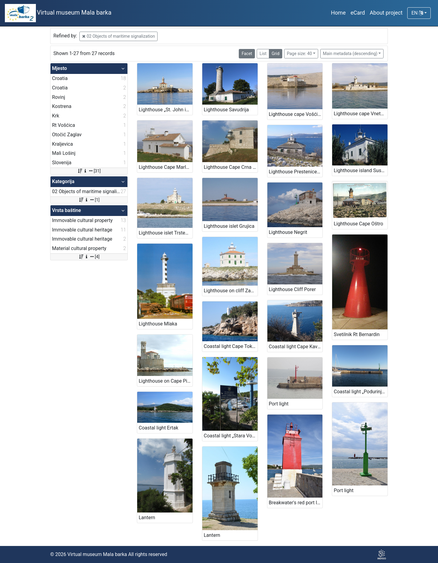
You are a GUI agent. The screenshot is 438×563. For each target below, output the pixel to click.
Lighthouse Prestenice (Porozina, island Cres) (296, 172)
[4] (88, 256)
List (262, 53)
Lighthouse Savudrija (226, 110)
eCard (357, 12)
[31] (89, 171)
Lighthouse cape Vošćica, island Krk (296, 114)
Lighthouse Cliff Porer (292, 289)
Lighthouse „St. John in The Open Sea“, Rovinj (166, 110)
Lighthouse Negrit (288, 232)
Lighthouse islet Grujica (229, 226)
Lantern (147, 517)
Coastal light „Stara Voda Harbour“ (231, 436)
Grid (276, 53)
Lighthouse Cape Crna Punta (231, 167)
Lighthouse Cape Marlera (166, 167)
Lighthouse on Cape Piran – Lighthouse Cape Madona (166, 381)
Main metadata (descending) (350, 53)
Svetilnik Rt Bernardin (357, 334)
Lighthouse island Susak (360, 170)
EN (417, 13)
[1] (88, 199)
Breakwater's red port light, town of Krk (296, 503)
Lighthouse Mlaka (158, 324)
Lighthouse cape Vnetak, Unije (361, 113)
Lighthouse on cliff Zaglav (231, 291)
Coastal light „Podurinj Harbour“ (361, 391)
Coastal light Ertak (158, 428)
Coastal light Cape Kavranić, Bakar (296, 346)
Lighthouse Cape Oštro (358, 224)
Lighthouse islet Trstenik (165, 233)
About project (386, 12)
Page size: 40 (299, 53)
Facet (247, 53)
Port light (279, 404)
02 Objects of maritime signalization (118, 36)
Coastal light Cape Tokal (230, 346)
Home (338, 12)
